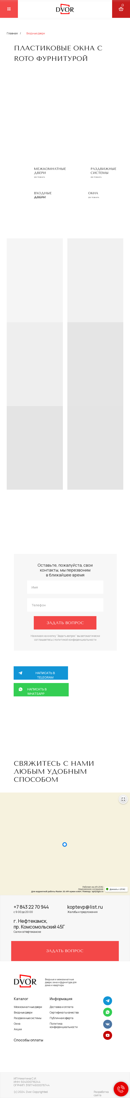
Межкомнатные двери (28, 1007)
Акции (18, 1029)
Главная (12, 33)
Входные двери (23, 1012)
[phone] (65, 605)
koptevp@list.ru (85, 907)
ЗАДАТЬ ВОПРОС (65, 622)
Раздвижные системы (103, 171)
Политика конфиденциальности (64, 1025)
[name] (65, 587)
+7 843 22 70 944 (31, 907)
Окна (93, 193)
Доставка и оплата (61, 1007)
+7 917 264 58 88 (58, 718)
